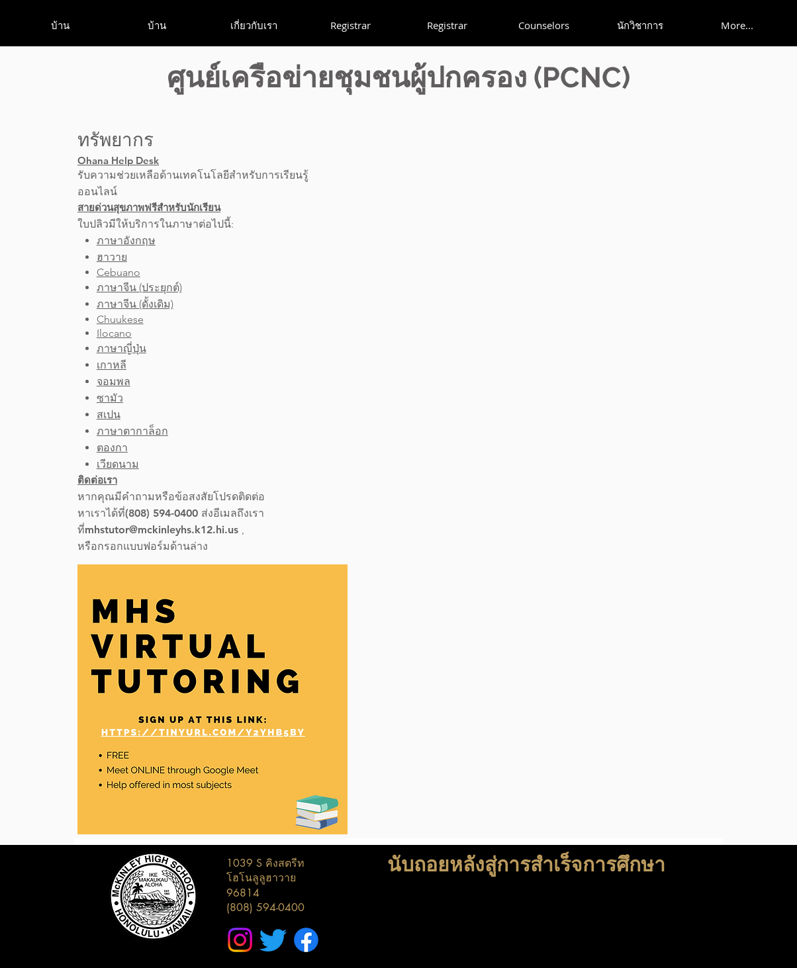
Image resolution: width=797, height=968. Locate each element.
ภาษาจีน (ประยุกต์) (139, 287)
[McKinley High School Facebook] (306, 940)
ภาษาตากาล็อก (132, 431)
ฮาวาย (112, 257)
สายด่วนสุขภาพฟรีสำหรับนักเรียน (148, 207)
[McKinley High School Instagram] (240, 940)
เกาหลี (111, 365)
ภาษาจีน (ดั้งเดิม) (135, 304)
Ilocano (114, 333)
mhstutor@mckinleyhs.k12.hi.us (161, 529)
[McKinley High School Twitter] (273, 940)
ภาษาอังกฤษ (126, 240)
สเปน (108, 414)
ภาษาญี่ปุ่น (121, 348)
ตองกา (112, 447)
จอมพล (113, 381)
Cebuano (118, 272)
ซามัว (110, 398)
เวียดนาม (118, 464)
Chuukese (120, 319)
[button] (253, 25)
